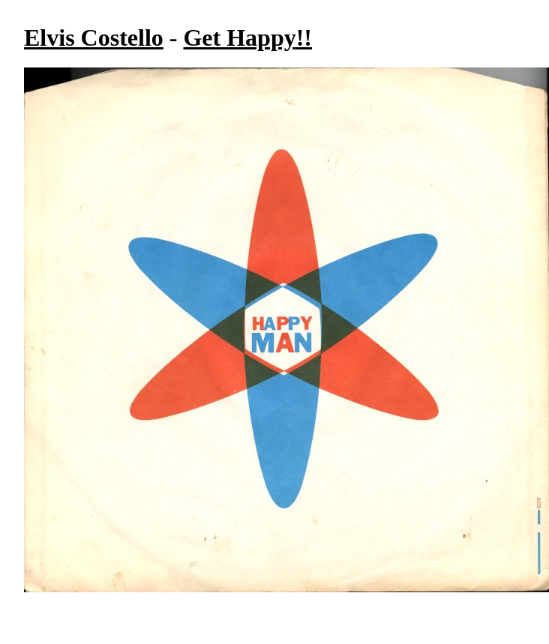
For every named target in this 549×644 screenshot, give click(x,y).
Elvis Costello (94, 37)
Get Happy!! (247, 37)
